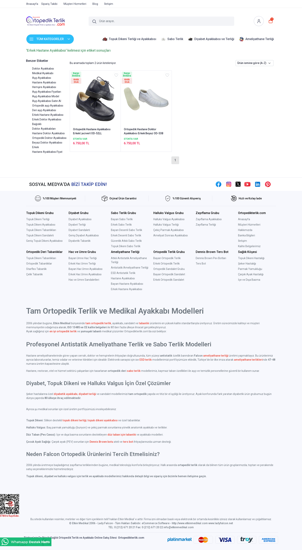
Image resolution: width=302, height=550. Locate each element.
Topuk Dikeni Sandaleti (40, 235)
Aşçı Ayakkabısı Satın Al (46, 100)
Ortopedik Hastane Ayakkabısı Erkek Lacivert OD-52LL (92, 131)
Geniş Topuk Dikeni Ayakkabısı (44, 240)
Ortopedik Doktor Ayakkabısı (49, 137)
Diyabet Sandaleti (79, 230)
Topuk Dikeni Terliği (37, 219)
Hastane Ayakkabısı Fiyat (47, 151)
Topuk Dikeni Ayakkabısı (40, 224)
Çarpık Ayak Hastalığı (250, 274)
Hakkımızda (245, 230)
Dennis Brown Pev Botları (211, 258)
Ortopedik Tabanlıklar (39, 263)
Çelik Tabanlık (34, 274)
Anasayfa (244, 219)
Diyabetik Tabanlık (80, 240)
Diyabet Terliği (77, 224)
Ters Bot (201, 263)
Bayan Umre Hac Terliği (83, 258)
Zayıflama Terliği (206, 224)
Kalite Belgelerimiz (249, 246)
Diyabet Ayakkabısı (80, 219)
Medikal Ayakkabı (42, 73)
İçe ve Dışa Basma (249, 279)
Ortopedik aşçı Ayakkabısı (47, 105)
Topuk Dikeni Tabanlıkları (41, 230)
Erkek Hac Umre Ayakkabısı (85, 274)
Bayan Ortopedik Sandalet (169, 274)
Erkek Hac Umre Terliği (82, 263)
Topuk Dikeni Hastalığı (251, 258)
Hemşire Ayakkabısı (44, 87)
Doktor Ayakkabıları (44, 128)
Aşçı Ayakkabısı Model (45, 96)
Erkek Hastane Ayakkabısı (47, 114)
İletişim (242, 240)
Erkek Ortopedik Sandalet (168, 279)
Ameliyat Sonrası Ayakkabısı (170, 235)
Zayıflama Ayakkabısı (209, 219)
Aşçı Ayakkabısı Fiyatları (46, 91)
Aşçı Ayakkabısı (41, 77)
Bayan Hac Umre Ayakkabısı (85, 268)
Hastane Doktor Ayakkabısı (48, 133)
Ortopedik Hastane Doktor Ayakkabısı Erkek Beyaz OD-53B (143, 131)
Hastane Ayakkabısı (44, 82)
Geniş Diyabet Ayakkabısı (84, 235)
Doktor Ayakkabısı (43, 68)
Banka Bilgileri (246, 235)
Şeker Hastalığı (247, 263)
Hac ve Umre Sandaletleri (84, 279)
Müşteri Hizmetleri (249, 224)
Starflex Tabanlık (36, 268)
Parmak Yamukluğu (250, 268)
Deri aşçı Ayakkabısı (44, 110)
